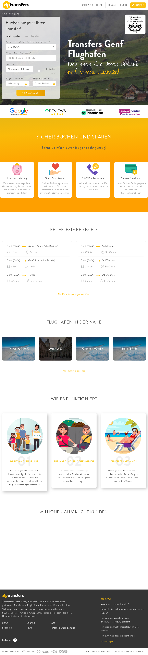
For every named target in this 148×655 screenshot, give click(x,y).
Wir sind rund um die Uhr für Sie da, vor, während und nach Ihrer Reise (93, 186)
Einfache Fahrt (46, 71)
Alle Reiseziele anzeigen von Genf (74, 294)
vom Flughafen (13, 36)
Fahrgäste (10, 63)
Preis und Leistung (17, 178)
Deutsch (112, 5)
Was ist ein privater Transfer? (115, 604)
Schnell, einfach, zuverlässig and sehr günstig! (74, 147)
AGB (53, 623)
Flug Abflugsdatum (41, 78)
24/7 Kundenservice (93, 178)
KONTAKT (31, 623)
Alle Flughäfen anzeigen (74, 370)
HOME (5, 14)
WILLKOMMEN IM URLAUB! (24, 461)
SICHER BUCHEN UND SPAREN (74, 136)
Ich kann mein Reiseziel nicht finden (118, 635)
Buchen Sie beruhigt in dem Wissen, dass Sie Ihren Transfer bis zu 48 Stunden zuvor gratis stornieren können (55, 188)
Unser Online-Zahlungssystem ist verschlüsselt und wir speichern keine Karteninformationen (131, 188)
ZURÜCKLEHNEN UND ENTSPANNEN (74, 461)
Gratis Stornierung (55, 178)
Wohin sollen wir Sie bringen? (18, 52)
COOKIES (116, 652)
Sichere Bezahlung (131, 178)
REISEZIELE (87, 5)
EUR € (123, 5)
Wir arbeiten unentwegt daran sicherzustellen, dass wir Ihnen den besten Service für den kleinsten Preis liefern (17, 188)
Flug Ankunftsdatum (14, 78)
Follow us (8, 640)
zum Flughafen (32, 36)
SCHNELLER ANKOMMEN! (123, 461)
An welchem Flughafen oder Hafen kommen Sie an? (28, 41)
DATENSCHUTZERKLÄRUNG (63, 628)
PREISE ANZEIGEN (31, 92)
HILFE (99, 5)
